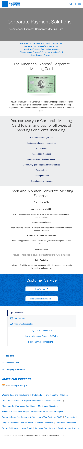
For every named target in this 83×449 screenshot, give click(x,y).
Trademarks (37, 395)
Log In (78, 4)
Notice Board (27, 423)
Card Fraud (27, 428)
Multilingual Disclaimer (48, 406)
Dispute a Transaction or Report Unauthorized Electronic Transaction (32, 400)
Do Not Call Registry (11, 428)
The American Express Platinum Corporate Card (41, 43)
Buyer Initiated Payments (42, 55)
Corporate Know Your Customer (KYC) (18, 417)
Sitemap (64, 395)
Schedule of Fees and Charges (15, 411)
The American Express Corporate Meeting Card (41, 52)
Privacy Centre (51, 395)
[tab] (42, 313)
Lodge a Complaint (10, 423)
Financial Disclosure (44, 423)
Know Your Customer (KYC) (50, 417)
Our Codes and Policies (66, 423)
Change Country (19, 385)
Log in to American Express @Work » (41, 336)
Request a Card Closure (45, 428)
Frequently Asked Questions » (41, 342)
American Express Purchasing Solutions (41, 49)
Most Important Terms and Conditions (19, 406)
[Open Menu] (5, 4)
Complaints (70, 417)
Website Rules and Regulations (15, 395)
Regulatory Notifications (68, 428)
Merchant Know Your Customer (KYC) (47, 411)
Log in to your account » (41, 330)
